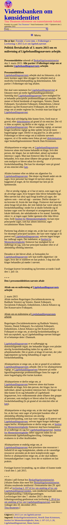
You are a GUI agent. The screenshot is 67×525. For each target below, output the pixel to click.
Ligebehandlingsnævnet (43, 90)
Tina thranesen (11, 507)
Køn (37, 520)
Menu (36, 35)
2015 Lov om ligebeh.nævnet (31, 43)
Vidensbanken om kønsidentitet (28, 14)
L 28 (52, 520)
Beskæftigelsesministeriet (46, 60)
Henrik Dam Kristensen (48, 517)
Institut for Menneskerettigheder (31, 219)
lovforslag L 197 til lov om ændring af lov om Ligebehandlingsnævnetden (30, 489)
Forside (19, 41)
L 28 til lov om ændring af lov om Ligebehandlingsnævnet (32, 500)
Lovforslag (9, 43)
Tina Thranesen (23, 24)
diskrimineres (23, 121)
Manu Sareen (33, 523)
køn (26, 167)
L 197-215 (44, 520)
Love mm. (30, 41)
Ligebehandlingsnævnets (27, 66)
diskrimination (54, 138)
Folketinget (43, 41)
